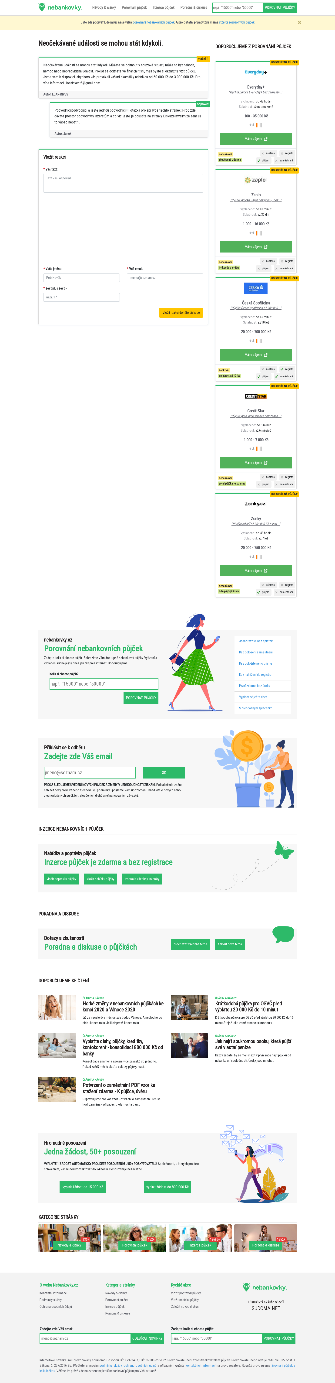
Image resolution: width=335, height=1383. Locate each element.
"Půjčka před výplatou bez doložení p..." (255, 416)
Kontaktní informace (53, 1293)
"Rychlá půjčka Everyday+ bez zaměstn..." (256, 92)
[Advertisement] (123, 230)
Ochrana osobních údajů (56, 1307)
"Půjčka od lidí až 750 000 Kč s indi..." (255, 524)
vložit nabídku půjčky (100, 879)
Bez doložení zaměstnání (256, 652)
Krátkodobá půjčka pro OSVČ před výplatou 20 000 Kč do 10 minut (248, 1007)
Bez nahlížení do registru (255, 675)
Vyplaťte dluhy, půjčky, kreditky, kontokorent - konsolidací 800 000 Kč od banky (123, 1047)
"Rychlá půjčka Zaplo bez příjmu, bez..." (256, 200)
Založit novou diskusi (185, 1307)
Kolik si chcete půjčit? (64, 674)
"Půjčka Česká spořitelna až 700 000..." (255, 308)
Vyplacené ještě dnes (253, 697)
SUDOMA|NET (266, 1308)
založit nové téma (230, 944)
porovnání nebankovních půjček (153, 22)
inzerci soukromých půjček (236, 22)
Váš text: (50, 169)
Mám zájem (256, 139)
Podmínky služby (51, 1300)
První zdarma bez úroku (254, 686)
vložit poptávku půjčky (61, 879)
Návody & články (116, 1293)
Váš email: (135, 269)
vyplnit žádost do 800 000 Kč (167, 1187)
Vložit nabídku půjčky (185, 1300)
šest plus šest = (55, 288)
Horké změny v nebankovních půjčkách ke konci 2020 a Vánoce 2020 (123, 1007)
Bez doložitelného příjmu (255, 664)
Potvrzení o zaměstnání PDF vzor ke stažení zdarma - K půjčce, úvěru (119, 1088)
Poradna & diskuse (117, 1313)
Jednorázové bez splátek (256, 641)
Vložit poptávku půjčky (186, 1293)
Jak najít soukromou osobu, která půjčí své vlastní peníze (253, 1044)
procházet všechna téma (190, 944)
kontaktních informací (200, 1366)
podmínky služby (111, 1366)
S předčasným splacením (255, 708)
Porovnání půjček (116, 1300)
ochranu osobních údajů (140, 1366)
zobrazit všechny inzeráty (142, 879)
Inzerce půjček (114, 1307)
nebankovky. (65, 7)
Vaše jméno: (52, 269)
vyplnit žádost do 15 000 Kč (83, 1187)
